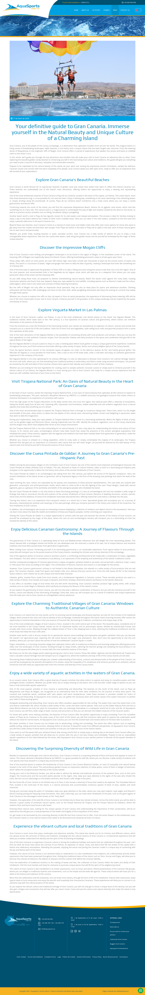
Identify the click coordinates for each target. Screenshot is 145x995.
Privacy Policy (97, 957)
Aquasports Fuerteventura (119, 948)
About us (85, 10)
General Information (84, 957)
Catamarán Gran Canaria (118, 939)
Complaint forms (50, 957)
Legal (59, 957)
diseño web (70, 991)
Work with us (114, 927)
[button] (140, 990)
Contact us (125, 10)
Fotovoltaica (124, 957)
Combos (106, 10)
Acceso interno (45, 991)
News (115, 10)
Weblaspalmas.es (123, 991)
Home (76, 10)
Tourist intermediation (35, 957)
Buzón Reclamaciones (110, 957)
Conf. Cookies (21, 957)
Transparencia (115, 922)
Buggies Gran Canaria (117, 944)
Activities (96, 10)
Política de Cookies (69, 957)
